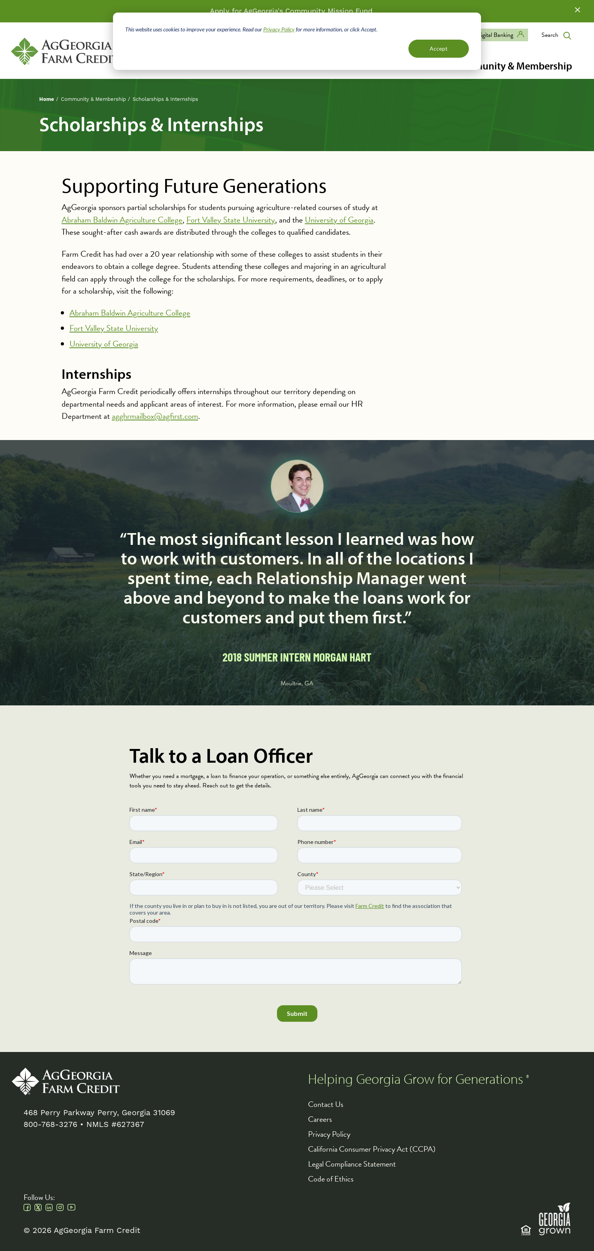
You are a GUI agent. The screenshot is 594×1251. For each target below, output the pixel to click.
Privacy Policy (279, 29)
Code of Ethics (330, 1179)
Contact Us (325, 1104)
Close (577, 10)
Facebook (27, 1207)
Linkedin (49, 1207)
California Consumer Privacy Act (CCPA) (371, 1149)
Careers (320, 1119)
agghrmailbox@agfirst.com (155, 416)
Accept (439, 48)
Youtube (71, 1207)
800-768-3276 (50, 1125)
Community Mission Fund (328, 11)
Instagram (60, 1207)
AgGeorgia (65, 51)
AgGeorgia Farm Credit (66, 1081)
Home (46, 99)
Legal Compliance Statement (352, 1164)
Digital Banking (494, 35)
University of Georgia (339, 220)
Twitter (38, 1207)
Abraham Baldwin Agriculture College (122, 220)
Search (549, 35)
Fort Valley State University (230, 220)
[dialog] (297, 41)
